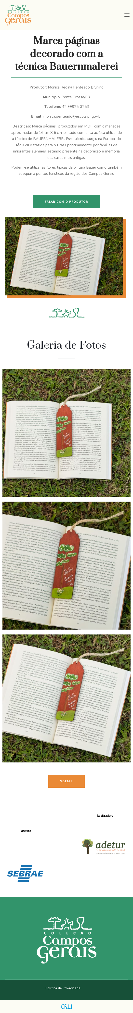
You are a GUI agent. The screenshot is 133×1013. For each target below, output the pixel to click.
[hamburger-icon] (127, 15)
